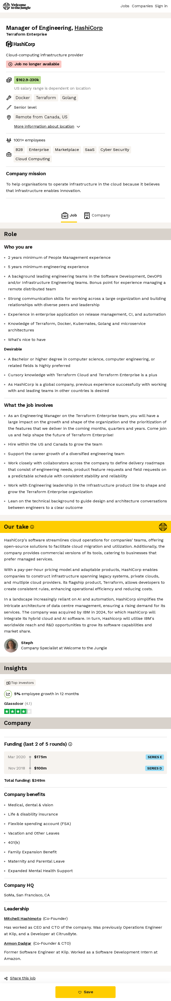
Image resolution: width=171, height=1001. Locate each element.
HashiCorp (88, 28)
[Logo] (17, 6)
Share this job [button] (20, 978)
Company (96, 215)
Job (69, 215)
